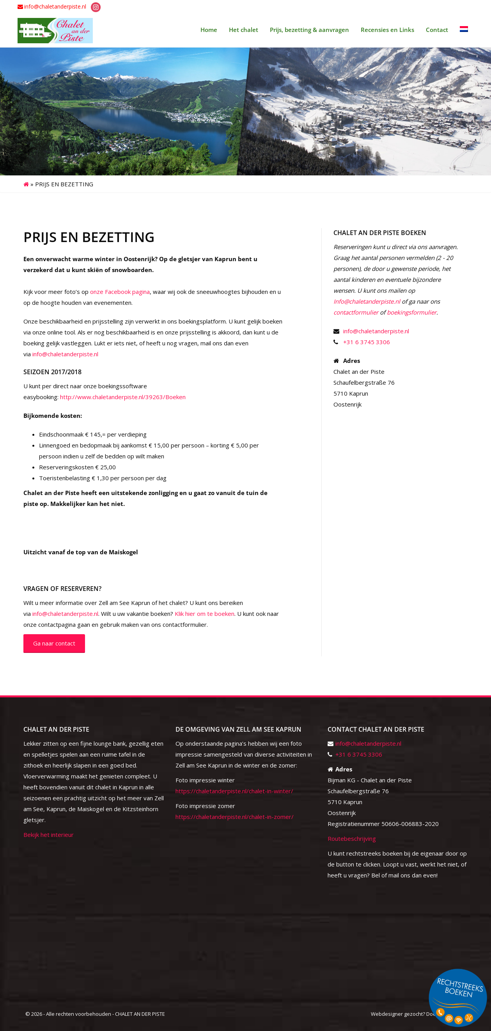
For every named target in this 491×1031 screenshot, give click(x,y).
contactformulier (355, 312)
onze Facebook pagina (120, 291)
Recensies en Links (387, 30)
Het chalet (243, 30)
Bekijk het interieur (48, 834)
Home (208, 30)
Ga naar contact (54, 643)
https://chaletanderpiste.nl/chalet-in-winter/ (234, 791)
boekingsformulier (411, 312)
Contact (437, 30)
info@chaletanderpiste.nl (55, 6)
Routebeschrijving (352, 838)
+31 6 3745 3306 (366, 342)
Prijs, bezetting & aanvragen (309, 30)
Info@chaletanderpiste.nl (366, 301)
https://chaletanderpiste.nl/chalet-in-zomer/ (234, 817)
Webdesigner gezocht (397, 1013)
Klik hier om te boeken (204, 613)
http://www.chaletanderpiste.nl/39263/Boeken (123, 397)
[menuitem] (464, 29)
